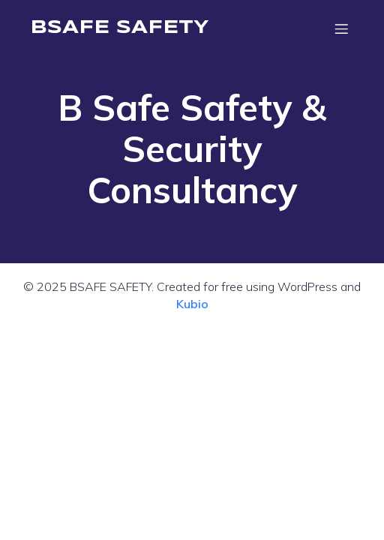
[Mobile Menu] (341, 28)
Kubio (192, 303)
